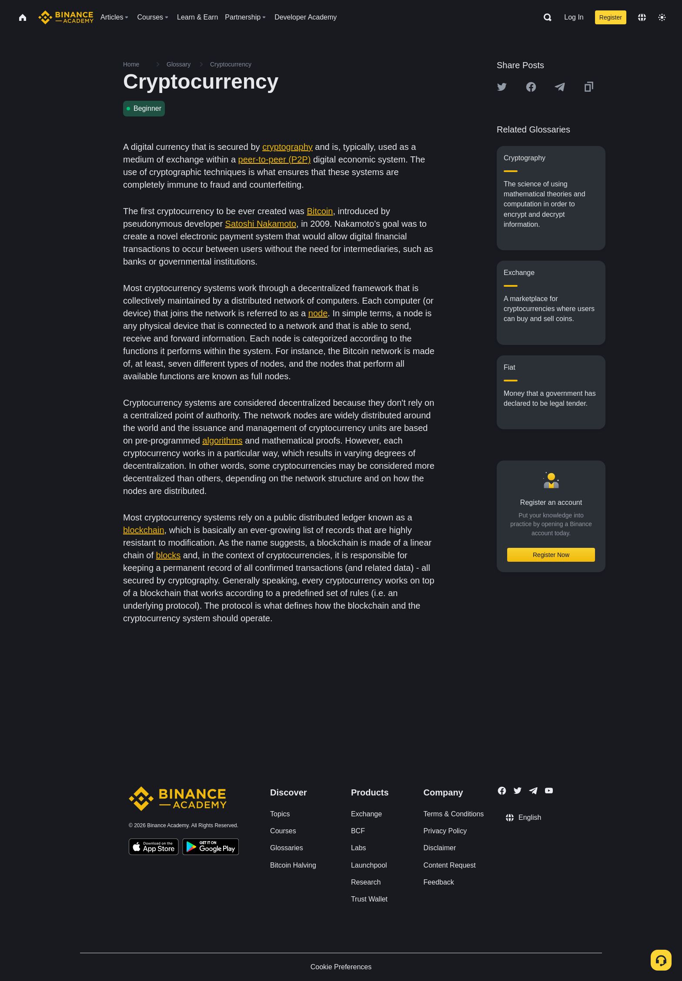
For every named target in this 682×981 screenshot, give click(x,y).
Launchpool (369, 865)
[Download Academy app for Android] (210, 848)
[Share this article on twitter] (502, 87)
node (318, 313)
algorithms (222, 440)
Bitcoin (320, 211)
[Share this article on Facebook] (531, 87)
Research (366, 882)
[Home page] (66, 17)
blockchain (143, 530)
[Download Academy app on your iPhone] (154, 848)
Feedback (439, 882)
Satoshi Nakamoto (260, 224)
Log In (573, 17)
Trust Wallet (369, 899)
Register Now (551, 554)
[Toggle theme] (662, 17)
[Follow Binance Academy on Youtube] (549, 790)
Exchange (366, 814)
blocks (168, 555)
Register (610, 17)
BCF (358, 831)
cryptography (287, 147)
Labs (358, 848)
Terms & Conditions (454, 814)
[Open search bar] (545, 17)
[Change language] (642, 17)
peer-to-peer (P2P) (274, 159)
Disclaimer (440, 848)
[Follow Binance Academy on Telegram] (533, 791)
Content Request (450, 865)
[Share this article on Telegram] (560, 87)
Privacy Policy (445, 831)
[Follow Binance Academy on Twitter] (517, 790)
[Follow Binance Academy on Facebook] (502, 790)
